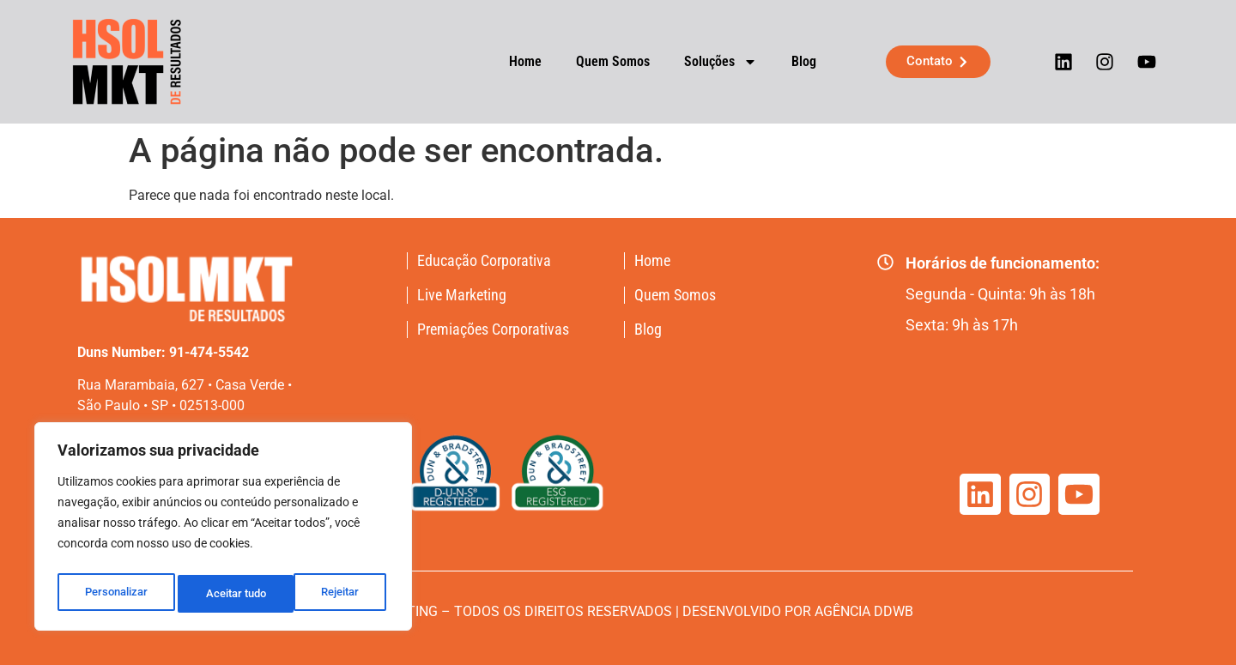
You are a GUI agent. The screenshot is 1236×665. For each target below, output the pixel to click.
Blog (791, 61)
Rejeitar (224, 594)
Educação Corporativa (484, 260)
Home (512, 61)
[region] (223, 530)
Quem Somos (600, 61)
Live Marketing (461, 295)
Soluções (707, 61)
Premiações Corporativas (493, 329)
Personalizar (115, 594)
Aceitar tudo (332, 594)
